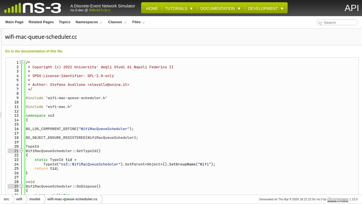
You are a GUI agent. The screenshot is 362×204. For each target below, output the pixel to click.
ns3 (121, 115)
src (6, 199)
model (34, 199)
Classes (117, 22)
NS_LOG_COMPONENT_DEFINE (121, 128)
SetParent (206, 164)
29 (83, 186)
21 (83, 150)
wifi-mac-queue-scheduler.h (147, 97)
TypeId (103, 146)
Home (151, 8)
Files (138, 22)
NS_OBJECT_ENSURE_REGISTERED (126, 137)
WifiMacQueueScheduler (181, 137)
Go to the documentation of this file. (105, 51)
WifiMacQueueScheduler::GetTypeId (131, 150)
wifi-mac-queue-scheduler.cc (73, 199)
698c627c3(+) (99, 10)
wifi (19, 199)
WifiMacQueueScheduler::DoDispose (131, 186)
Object (224, 164)
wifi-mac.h (129, 106)
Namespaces (89, 22)
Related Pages (41, 22)
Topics (64, 22)
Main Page (14, 22)
